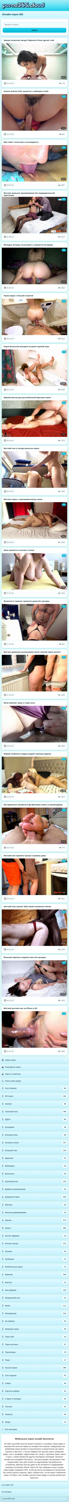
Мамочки (34, 1274)
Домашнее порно (34, 1197)
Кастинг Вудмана (34, 1236)
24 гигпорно (7, 1492)
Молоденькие (34, 1313)
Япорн (34, 1422)
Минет (34, 1305)
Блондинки (34, 1127)
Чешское (34, 1414)
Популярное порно (11, 1067)
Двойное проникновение (34, 1189)
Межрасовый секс (34, 1298)
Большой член (34, 1150)
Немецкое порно (34, 1329)
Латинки (34, 1251)
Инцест (34, 1228)
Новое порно (34, 1060)
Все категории (9, 1429)
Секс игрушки (34, 1375)
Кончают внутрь (34, 1243)
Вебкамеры (34, 1166)
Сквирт (34, 1383)
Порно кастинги (34, 1344)
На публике (34, 1321)
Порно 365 (34, 1337)
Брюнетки (34, 1158)
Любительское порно (34, 1267)
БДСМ (34, 1119)
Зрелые (34, 1220)
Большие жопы (34, 1135)
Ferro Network (34, 1088)
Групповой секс (34, 1181)
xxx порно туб (7, 1485)
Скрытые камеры (34, 1391)
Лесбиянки (34, 1259)
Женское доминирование (34, 1212)
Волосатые (34, 1174)
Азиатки (34, 1104)
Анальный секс (34, 1111)
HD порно (34, 1096)
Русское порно (34, 1368)
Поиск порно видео (11, 1081)
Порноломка (34, 1352)
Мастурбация (34, 1290)
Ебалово (34, 1205)
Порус (34, 1360)
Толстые (34, 1406)
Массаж (34, 1282)
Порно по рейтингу (11, 1074)
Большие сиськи (34, 1142)
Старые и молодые (34, 1399)
